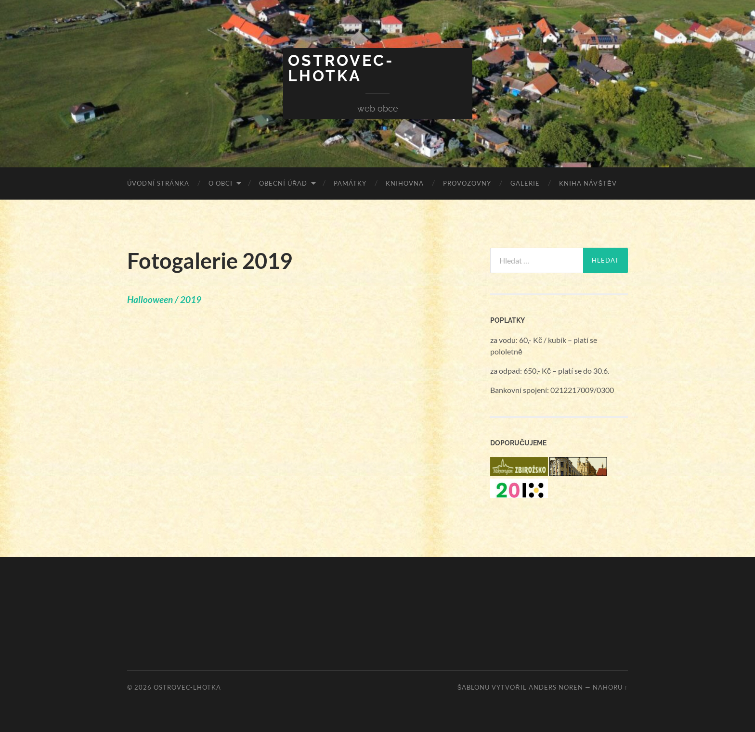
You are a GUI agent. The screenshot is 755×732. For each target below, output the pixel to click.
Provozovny (467, 183)
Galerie (525, 183)
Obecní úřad (283, 183)
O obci (220, 183)
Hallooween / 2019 (164, 299)
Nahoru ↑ (610, 687)
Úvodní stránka (158, 183)
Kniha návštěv (587, 183)
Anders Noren (556, 687)
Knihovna (405, 183)
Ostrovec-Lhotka (341, 68)
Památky (350, 183)
